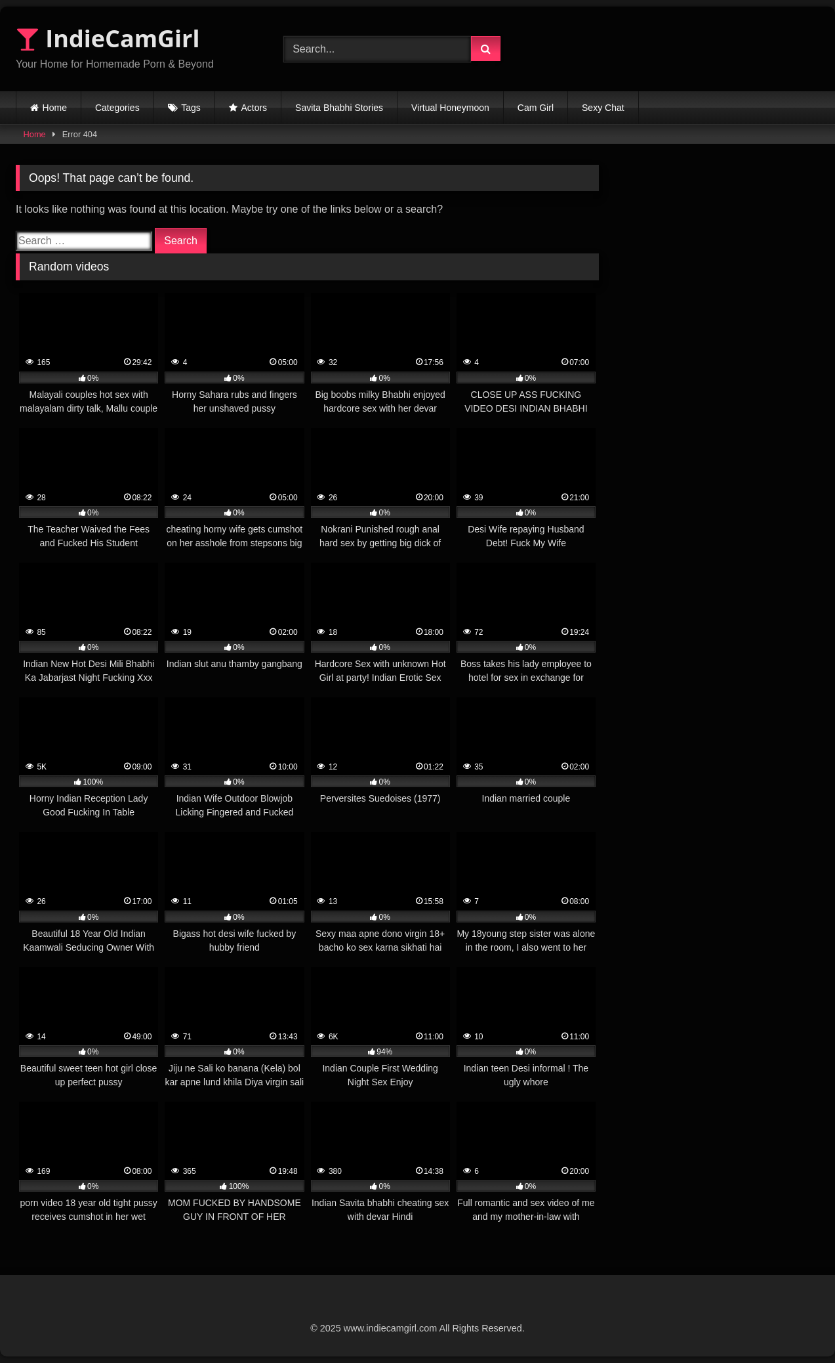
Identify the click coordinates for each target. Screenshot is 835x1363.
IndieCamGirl (107, 38)
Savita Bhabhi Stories (339, 107)
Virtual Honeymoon (450, 107)
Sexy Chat (603, 107)
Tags (191, 107)
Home (55, 107)
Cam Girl (536, 107)
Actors (254, 107)
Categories (117, 107)
